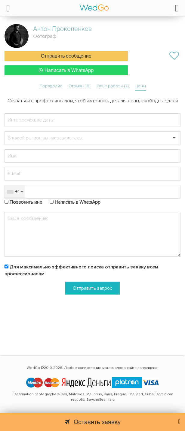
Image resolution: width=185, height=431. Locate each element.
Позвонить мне (26, 202)
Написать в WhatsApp (66, 70)
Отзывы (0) (80, 85)
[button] (174, 138)
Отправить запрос (92, 288)
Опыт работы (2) (113, 85)
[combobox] (15, 191)
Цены (140, 85)
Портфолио (51, 85)
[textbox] (92, 138)
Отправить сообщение (66, 56)
